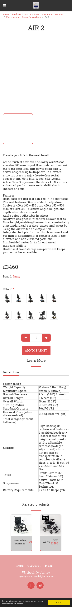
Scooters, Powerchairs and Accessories (43, 14)
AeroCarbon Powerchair (20, 542)
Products (16, 14)
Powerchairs (12, 17)
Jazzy (16, 276)
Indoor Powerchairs (31, 17)
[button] (4, 5)
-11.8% (45, 518)
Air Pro (46, 541)
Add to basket (36, 350)
